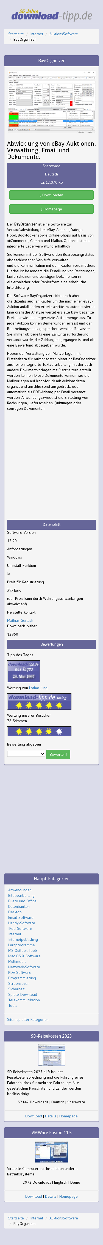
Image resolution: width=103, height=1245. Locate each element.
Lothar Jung (38, 687)
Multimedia (17, 961)
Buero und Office (22, 900)
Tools (12, 1005)
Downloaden (51, 195)
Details (50, 1116)
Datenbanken (19, 906)
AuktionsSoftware (63, 33)
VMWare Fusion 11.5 (52, 1132)
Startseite (16, 33)
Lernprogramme (21, 944)
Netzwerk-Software (24, 966)
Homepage (51, 209)
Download (33, 1116)
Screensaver (18, 983)
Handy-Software (21, 922)
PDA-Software (19, 972)
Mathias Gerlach (20, 620)
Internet (36, 33)
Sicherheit (16, 988)
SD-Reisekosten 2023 (51, 1036)
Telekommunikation (24, 999)
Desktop (15, 911)
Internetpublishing (23, 939)
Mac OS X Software (24, 955)
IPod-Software (20, 928)
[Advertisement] (51, 465)
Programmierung (22, 977)
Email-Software (21, 917)
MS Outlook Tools (23, 950)
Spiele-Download (22, 994)
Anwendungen (20, 889)
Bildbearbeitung (21, 895)
